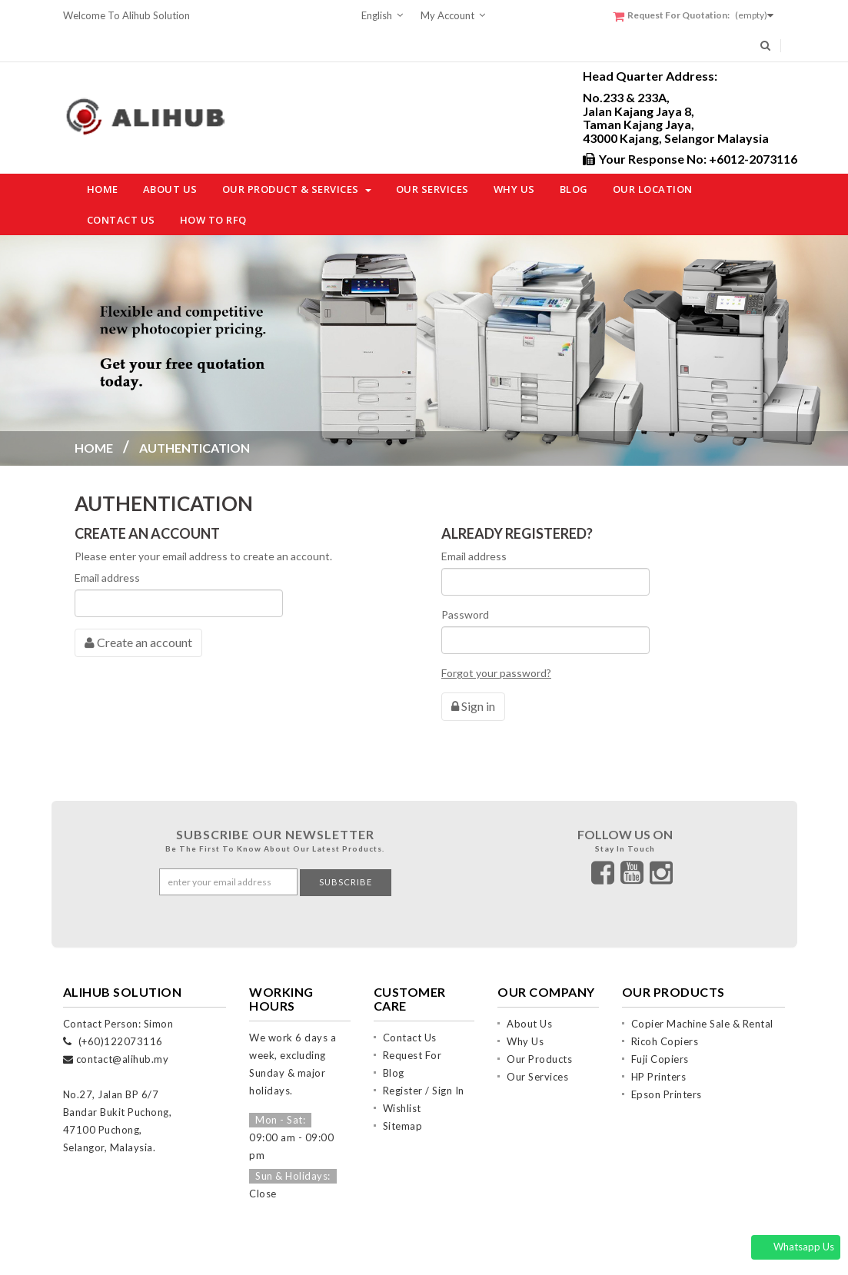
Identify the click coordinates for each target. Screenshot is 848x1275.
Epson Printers (666, 1062)
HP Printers (659, 1044)
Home (94, 447)
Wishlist (402, 1076)
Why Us (525, 1009)
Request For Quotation (412, 1024)
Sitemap (403, 1093)
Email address (107, 577)
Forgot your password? (496, 672)
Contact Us (410, 1005)
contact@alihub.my (122, 1027)
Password (465, 614)
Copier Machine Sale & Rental (702, 991)
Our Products (539, 1027)
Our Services (537, 1044)
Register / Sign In (423, 1058)
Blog (393, 1040)
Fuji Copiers (660, 1027)
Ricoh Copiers (665, 1009)
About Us (529, 991)
